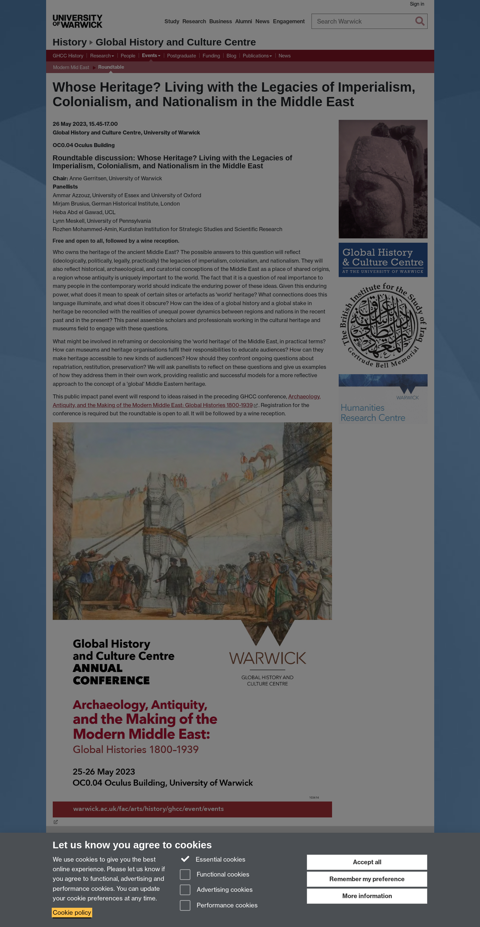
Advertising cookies (216, 890)
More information (367, 896)
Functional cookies (214, 875)
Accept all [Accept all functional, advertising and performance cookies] (367, 862)
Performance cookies (219, 906)
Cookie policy (72, 912)
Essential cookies (213, 859)
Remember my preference (367, 879)
